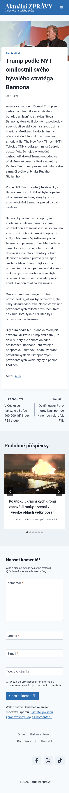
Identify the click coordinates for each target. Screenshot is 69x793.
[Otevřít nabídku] (61, 7)
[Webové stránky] (34, 671)
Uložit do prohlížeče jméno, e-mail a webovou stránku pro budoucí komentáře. (36, 683)
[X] (48, 760)
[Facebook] (36, 760)
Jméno (13, 636)
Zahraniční (13, 53)
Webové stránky (18, 671)
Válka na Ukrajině (34, 519)
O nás (22, 734)
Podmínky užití (27, 741)
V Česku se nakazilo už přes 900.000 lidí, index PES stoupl (17, 409)
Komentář (15, 583)
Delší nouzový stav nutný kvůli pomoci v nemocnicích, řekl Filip (51, 409)
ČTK (18, 376)
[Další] (59, 491)
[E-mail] (34, 653)
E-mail (13, 653)
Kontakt (46, 741)
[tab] (27, 532)
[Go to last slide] (10, 491)
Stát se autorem (40, 734)
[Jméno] (34, 636)
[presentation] (34, 474)
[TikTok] (60, 760)
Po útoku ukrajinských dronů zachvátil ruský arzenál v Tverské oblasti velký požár (32, 507)
